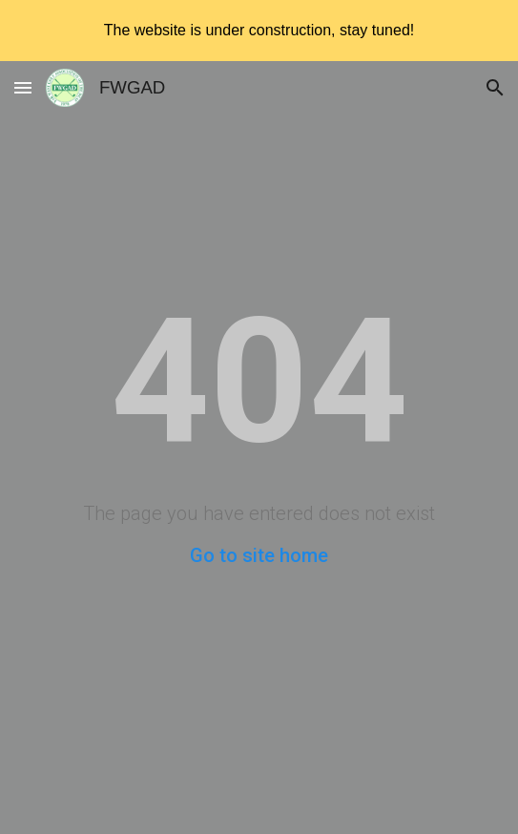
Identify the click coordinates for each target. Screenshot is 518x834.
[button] (23, 87)
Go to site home (259, 555)
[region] (259, 30)
